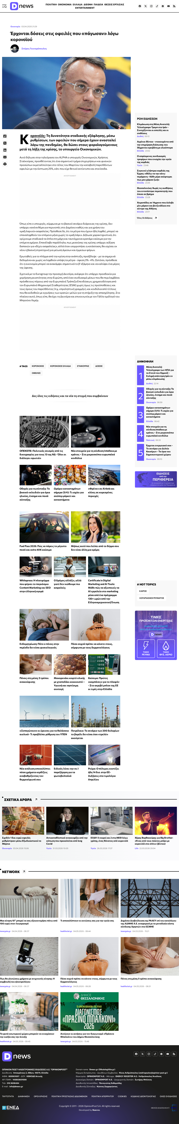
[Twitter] (5, 143)
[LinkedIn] (5, 150)
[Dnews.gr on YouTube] (168, 6)
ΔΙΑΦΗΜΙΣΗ (24, 1096)
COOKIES (122, 1096)
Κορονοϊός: (37, 136)
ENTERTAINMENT (85, 7)
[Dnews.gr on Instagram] (151, 6)
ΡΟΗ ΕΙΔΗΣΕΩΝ (147, 118)
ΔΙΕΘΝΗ (88, 4)
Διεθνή (140, 136)
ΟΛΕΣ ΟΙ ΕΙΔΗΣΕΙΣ (168, 1096)
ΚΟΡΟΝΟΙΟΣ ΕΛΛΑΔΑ (60, 366)
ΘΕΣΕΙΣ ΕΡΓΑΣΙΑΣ (114, 4)
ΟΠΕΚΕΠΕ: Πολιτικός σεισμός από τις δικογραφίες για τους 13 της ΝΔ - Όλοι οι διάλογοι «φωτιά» (43, 454)
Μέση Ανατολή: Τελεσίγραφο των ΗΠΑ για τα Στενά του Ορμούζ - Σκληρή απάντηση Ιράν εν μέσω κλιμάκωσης (160, 373)
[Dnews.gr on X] (145, 6)
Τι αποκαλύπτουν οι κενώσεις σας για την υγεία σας (87, 920)
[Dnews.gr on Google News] (163, 6)
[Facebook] (5, 136)
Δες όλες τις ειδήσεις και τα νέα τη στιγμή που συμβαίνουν (70, 395)
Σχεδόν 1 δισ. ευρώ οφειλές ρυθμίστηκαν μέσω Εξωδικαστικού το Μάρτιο (21, 840)
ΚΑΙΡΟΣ (143, 591)
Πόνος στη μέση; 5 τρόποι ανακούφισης (141, 978)
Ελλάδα (140, 151)
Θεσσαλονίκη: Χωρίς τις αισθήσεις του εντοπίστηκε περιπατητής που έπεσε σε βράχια (155, 191)
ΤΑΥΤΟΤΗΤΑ (8, 1096)
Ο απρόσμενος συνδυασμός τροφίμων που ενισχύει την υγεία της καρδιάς (154, 159)
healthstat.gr (66, 931)
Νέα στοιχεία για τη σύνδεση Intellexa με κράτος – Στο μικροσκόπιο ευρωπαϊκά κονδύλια (94, 454)
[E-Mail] (5, 157)
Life (136, 848)
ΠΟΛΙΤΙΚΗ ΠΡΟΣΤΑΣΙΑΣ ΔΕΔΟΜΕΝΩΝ (69, 1096)
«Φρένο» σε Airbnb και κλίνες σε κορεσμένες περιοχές (101, 492)
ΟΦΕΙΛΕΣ (36, 373)
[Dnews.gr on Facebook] (140, 6)
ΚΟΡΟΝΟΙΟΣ (38, 366)
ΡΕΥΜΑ (146, 648)
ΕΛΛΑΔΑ (78, 4)
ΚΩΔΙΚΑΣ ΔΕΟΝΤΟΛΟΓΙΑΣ (143, 1096)
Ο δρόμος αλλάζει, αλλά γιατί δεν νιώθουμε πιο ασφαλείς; (67, 584)
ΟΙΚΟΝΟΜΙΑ (65, 4)
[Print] (5, 164)
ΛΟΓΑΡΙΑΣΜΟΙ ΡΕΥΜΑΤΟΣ (151, 598)
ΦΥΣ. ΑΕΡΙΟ (166, 648)
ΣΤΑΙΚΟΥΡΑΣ (83, 366)
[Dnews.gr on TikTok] (157, 6)
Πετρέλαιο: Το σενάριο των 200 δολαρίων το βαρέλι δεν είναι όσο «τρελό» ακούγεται (95, 734)
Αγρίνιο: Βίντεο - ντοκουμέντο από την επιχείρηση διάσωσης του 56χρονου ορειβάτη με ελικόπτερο (155, 144)
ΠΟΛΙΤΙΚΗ (51, 4)
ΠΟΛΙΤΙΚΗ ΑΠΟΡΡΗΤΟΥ (102, 1096)
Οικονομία (15, 26)
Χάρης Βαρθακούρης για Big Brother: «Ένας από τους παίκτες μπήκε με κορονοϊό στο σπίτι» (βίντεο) (154, 840)
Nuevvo (96, 1110)
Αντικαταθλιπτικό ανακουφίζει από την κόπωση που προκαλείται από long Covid (67, 840)
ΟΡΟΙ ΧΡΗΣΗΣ (40, 1096)
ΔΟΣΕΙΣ (99, 366)
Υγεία (139, 165)
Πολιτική (150, 440)
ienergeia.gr (5, 931)
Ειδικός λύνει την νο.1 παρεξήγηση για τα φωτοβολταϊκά (66, 772)
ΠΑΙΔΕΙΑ (98, 4)
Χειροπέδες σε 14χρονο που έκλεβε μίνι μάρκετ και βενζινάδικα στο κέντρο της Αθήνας (155, 205)
